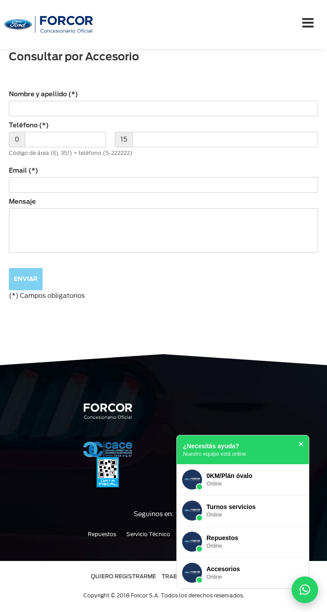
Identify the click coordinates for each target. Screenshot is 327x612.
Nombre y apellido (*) (43, 94)
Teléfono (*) (29, 125)
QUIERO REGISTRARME (123, 576)
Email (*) (23, 170)
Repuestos (102, 534)
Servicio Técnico (148, 534)
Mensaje (22, 201)
